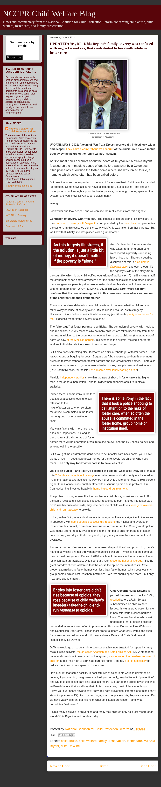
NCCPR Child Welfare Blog (49, 13)
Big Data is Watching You (18, 220)
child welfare (88, 741)
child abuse (69, 741)
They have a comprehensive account (89, 149)
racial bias (130, 223)
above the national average (125, 560)
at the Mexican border (80, 339)
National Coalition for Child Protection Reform (22, 130)
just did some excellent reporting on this (113, 370)
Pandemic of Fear (14, 226)
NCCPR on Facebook (17, 209)
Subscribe (14, 57)
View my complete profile (18, 185)
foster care (134, 741)
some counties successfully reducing (93, 521)
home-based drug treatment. (110, 488)
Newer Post (60, 766)
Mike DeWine (70, 746)
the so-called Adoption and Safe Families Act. (104, 651)
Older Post (146, 766)
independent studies (72, 377)
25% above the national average (75, 475)
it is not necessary (135, 660)
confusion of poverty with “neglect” (75, 223)
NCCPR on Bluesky (15, 215)
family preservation (111, 741)
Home (104, 766)
